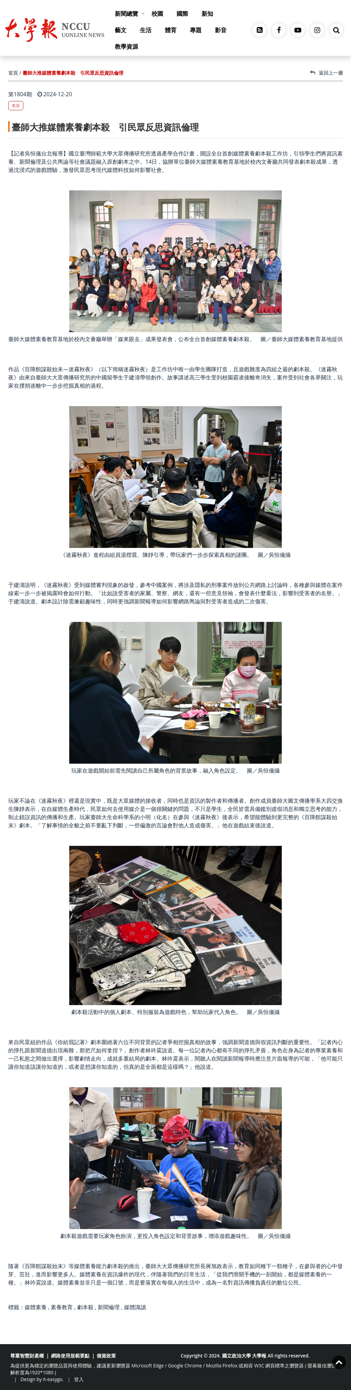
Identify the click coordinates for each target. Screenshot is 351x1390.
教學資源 (126, 46)
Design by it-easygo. (42, 1379)
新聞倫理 (109, 1307)
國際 (182, 13)
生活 (146, 30)
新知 (207, 13)
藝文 (120, 30)
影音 (221, 30)
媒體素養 (36, 1307)
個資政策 (106, 1355)
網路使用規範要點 (70, 1355)
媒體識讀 (135, 1307)
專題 (196, 30)
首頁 (13, 73)
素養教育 (62, 1307)
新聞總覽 (130, 13)
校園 (157, 13)
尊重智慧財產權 (27, 1355)
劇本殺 (85, 1307)
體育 (171, 30)
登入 (79, 1379)
